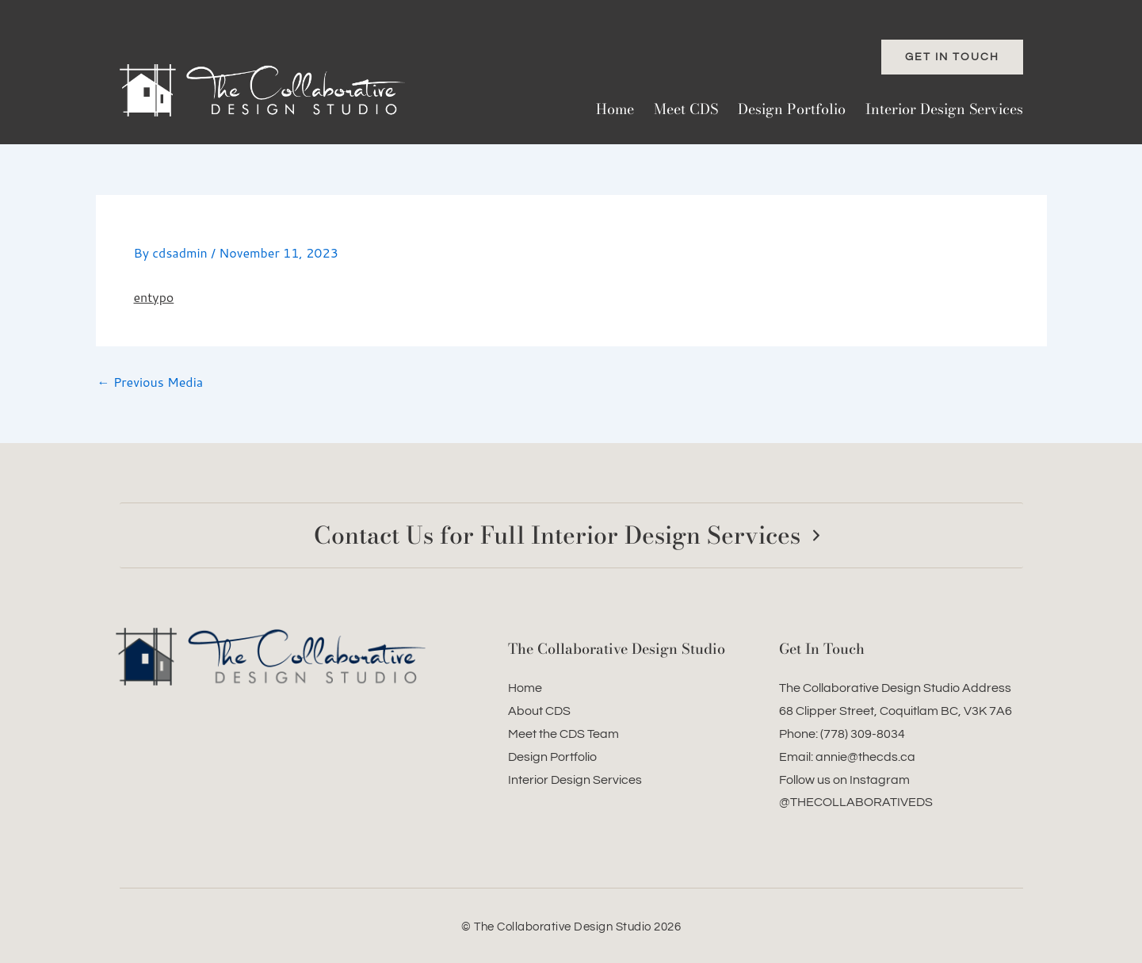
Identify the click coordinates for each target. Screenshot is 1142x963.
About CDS (539, 711)
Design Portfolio (792, 109)
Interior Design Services (944, 109)
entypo (154, 297)
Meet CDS (686, 109)
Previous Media (150, 382)
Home (615, 109)
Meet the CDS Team (563, 734)
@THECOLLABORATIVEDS (856, 802)
